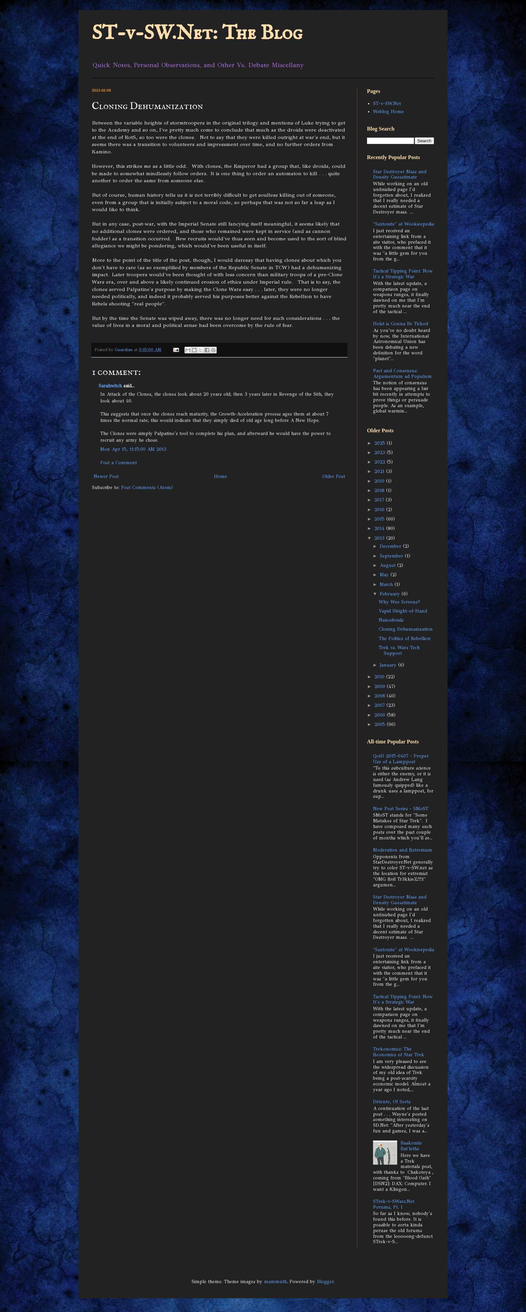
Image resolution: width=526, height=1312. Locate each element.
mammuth (275, 1281)
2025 (380, 443)
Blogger (325, 1281)
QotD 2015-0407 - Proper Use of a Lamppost (401, 759)
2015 (380, 519)
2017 (380, 500)
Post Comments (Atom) (147, 487)
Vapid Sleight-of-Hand (403, 611)
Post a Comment (118, 463)
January (389, 665)
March (387, 584)
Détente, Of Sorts (392, 1102)
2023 (380, 452)
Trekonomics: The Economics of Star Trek (398, 1052)
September (392, 556)
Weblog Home (388, 111)
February (391, 594)
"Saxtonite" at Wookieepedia (403, 224)
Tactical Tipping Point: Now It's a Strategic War (403, 274)
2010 (380, 677)
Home (220, 476)
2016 (380, 510)
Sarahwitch (110, 386)
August (388, 565)
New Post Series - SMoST (400, 809)
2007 (380, 705)
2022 (380, 462)
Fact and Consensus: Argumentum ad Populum (402, 373)
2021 (380, 471)
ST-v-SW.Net (387, 103)
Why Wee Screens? (399, 602)
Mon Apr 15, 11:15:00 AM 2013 (133, 449)
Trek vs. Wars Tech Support (399, 650)
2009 (380, 686)
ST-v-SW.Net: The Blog (197, 33)
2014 (380, 528)
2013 (380, 538)
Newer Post (106, 476)
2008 (380, 696)
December (391, 546)
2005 (380, 724)
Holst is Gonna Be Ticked (400, 324)
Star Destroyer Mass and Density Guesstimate (399, 174)
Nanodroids (391, 620)
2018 (380, 490)
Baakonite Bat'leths (411, 1146)
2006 (380, 715)
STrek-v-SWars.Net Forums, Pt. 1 (393, 1204)
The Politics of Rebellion (405, 638)
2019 (380, 481)
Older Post (333, 476)
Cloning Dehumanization (406, 629)
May (385, 575)
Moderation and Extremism (402, 850)
